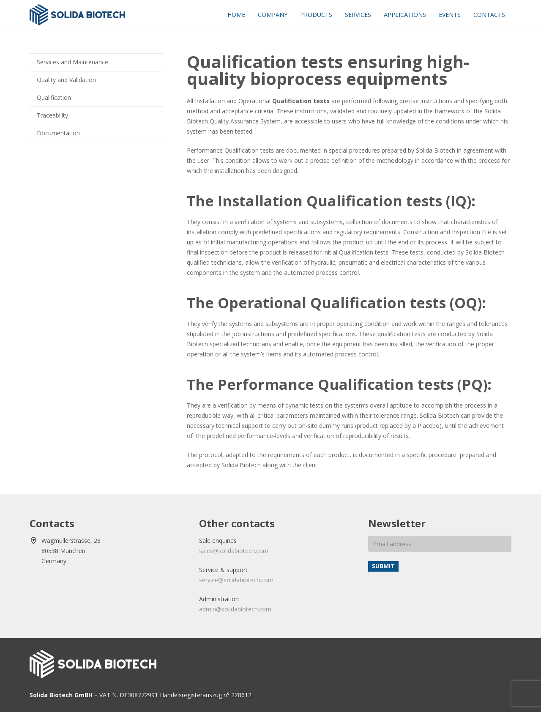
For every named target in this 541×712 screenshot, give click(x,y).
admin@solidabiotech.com (235, 609)
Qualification (54, 97)
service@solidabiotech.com (236, 580)
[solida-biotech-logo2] (77, 14)
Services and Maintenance (72, 62)
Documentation (58, 133)
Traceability (52, 115)
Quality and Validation (66, 80)
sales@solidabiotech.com (233, 551)
